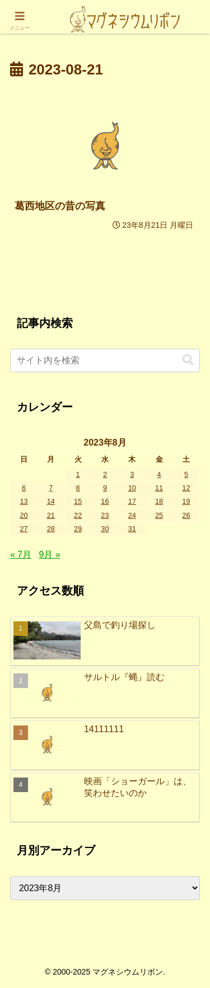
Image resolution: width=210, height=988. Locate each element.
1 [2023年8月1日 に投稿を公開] (78, 474)
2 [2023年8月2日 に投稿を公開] (105, 474)
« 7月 (20, 554)
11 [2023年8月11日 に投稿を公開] (159, 488)
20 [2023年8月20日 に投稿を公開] (23, 515)
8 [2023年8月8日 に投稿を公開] (78, 488)
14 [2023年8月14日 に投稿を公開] (51, 501)
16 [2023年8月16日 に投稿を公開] (105, 501)
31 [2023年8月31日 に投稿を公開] (132, 529)
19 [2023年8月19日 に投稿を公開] (186, 501)
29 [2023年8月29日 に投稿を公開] (78, 529)
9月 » (49, 554)
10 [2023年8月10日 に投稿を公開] (132, 488)
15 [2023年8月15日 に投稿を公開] (78, 501)
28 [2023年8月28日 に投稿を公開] (51, 529)
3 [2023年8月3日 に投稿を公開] (132, 474)
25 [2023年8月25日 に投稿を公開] (159, 515)
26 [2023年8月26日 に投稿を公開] (186, 515)
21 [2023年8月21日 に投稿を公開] (51, 515)
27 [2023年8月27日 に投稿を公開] (23, 529)
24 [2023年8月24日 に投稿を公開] (132, 515)
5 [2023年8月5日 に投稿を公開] (186, 474)
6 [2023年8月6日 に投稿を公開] (24, 488)
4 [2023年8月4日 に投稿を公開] (159, 474)
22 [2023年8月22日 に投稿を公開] (78, 515)
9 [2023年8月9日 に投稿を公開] (105, 488)
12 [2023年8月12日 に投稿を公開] (186, 488)
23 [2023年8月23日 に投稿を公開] (105, 515)
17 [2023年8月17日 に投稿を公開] (132, 501)
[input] (105, 360)
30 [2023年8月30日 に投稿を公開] (105, 529)
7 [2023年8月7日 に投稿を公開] (51, 488)
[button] (188, 360)
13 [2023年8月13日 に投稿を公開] (23, 501)
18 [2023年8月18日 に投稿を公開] (159, 501)
